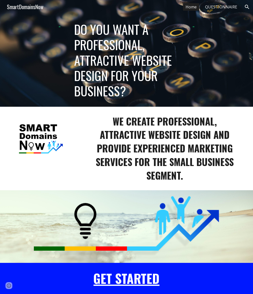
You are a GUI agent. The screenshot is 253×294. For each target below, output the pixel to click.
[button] (247, 7)
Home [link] (191, 7)
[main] (126, 60)
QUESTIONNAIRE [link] (221, 7)
